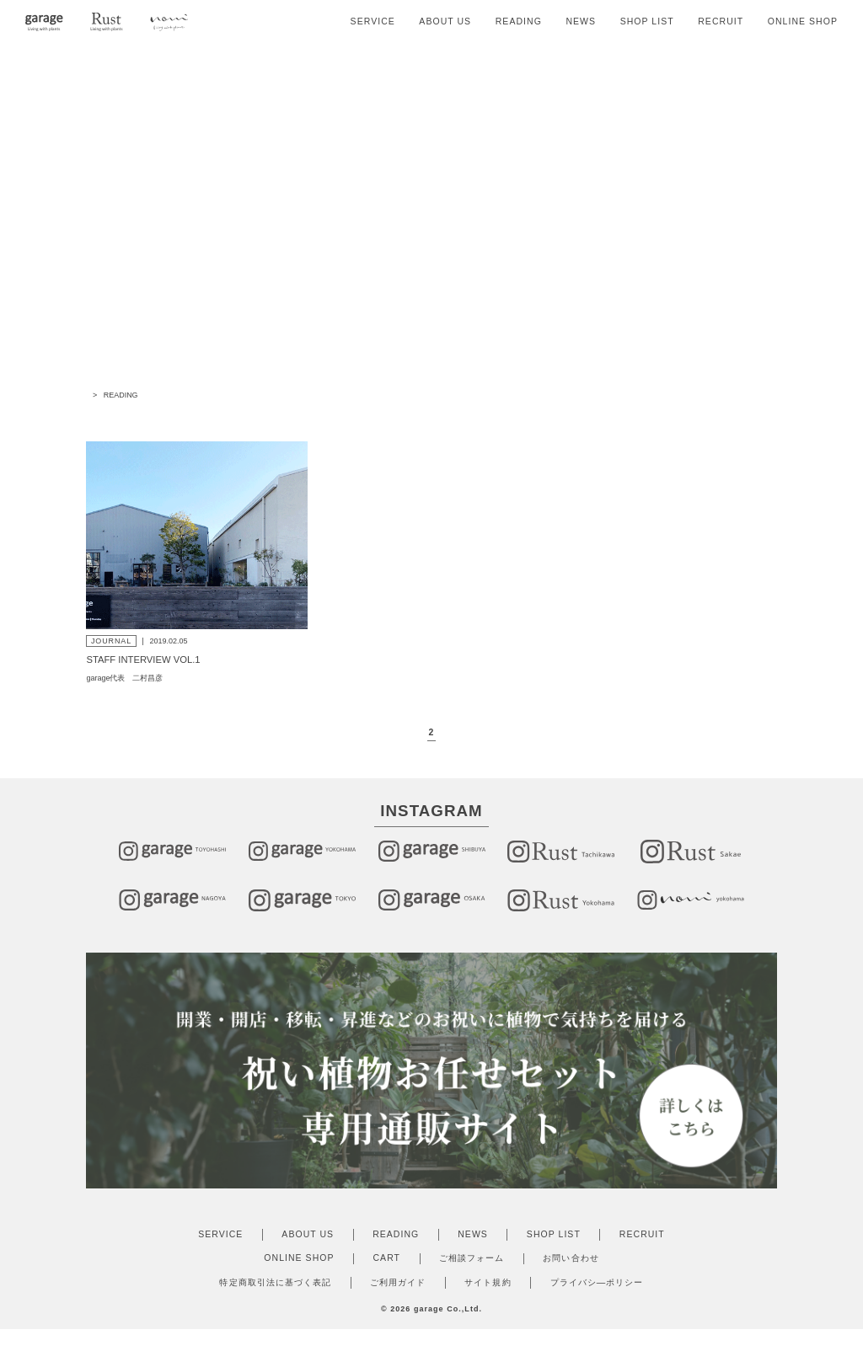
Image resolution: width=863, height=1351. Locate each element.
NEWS (581, 21)
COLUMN (463, 418)
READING (519, 21)
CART (387, 1269)
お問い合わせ (570, 1269)
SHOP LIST (647, 21)
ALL (308, 418)
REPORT (543, 418)
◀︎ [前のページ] (410, 745)
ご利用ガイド (398, 1294)
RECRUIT (720, 21)
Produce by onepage (431, 1333)
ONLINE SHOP (803, 21)
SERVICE (373, 21)
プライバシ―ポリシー (597, 1294)
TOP (93, 395)
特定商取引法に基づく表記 (275, 1294)
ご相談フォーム (471, 1269)
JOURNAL (379, 418)
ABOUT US (445, 21)
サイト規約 (487, 1294)
